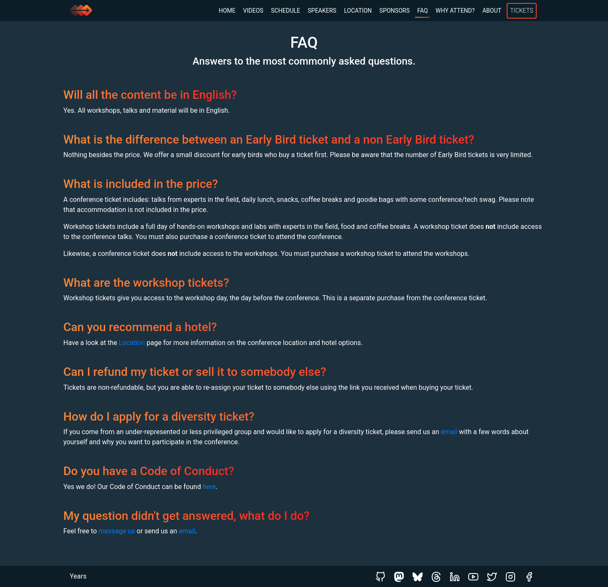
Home (227, 10)
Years (78, 576)
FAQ (422, 10)
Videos (253, 10)
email (449, 432)
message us (116, 531)
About (491, 10)
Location (358, 10)
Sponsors (395, 10)
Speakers (322, 10)
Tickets (521, 10)
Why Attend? (455, 10)
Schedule (285, 10)
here (209, 487)
